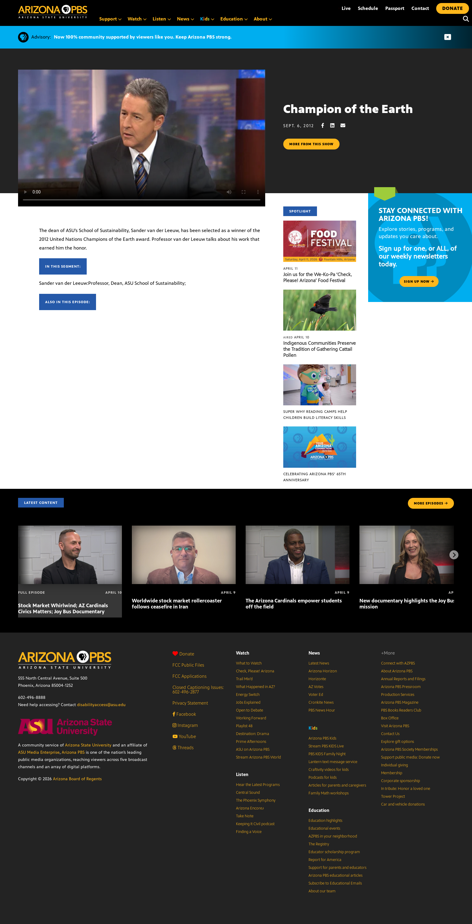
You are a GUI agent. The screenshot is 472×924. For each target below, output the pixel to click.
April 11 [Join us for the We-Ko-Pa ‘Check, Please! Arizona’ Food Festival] (290, 268)
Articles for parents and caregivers (337, 785)
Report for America (325, 859)
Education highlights (325, 820)
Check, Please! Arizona (255, 671)
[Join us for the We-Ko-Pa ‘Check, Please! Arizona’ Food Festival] (319, 224)
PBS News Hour (322, 710)
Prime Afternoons (251, 741)
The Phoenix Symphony (255, 800)
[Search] (464, 19)
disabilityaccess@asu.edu (101, 704)
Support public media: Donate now (410, 757)
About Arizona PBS (396, 671)
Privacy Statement (190, 703)
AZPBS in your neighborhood (333, 836)
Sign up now (419, 281)
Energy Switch (247, 694)
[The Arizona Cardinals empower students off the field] (297, 529)
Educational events (324, 828)
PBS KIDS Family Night (327, 754)
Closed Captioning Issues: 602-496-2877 (198, 689)
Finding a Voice (249, 831)
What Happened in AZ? (255, 686)
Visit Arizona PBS (395, 726)
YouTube (184, 736)
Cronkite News (321, 702)
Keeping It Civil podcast (255, 824)
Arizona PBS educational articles (335, 875)
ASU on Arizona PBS (252, 749)
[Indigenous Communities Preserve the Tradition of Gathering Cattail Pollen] (319, 293)
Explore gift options (397, 741)
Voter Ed (316, 694)
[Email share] (345, 125)
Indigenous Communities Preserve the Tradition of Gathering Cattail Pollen (319, 349)
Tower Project (393, 796)
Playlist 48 (244, 726)
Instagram (185, 725)
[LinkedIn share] (335, 125)
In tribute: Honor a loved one (405, 788)
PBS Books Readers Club (401, 710)
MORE (431, 503)
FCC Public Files (188, 665)
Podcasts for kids (323, 777)
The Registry (319, 844)
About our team (322, 891)
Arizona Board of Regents (77, 778)
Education (319, 810)
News (314, 653)
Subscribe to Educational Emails (335, 883)
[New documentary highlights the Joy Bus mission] (411, 529)
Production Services (397, 694)
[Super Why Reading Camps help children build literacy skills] (319, 367)
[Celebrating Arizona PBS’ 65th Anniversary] (319, 429)
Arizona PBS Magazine (399, 702)
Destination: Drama (252, 733)
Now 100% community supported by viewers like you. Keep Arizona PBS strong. (142, 37)
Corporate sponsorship (400, 780)
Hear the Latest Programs (258, 784)
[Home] (52, 11)
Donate (183, 654)
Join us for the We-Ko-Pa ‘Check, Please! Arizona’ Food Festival (317, 277)
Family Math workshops (329, 793)
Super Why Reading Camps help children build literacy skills (315, 415)
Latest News (319, 663)
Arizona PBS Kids (322, 738)
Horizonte (317, 679)
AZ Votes (316, 686)
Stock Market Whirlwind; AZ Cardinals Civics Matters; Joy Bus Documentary (63, 608)
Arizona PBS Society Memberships (409, 749)
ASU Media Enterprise (39, 752)
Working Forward (251, 718)
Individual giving (394, 765)
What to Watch (249, 663)
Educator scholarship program (334, 852)
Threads (183, 747)
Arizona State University (88, 745)
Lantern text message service (333, 761)
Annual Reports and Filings (403, 679)
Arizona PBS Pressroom (401, 686)
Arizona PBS (73, 752)
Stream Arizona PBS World (258, 757)
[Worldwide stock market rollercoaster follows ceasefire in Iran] (184, 529)
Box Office (390, 718)
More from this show (311, 144)
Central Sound (248, 792)
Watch (242, 653)
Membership (391, 773)
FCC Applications (189, 676)
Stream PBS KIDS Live (326, 746)
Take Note (244, 816)
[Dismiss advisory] (447, 37)
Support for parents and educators (337, 867)
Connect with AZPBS (398, 663)
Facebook (184, 714)
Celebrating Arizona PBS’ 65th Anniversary (314, 477)
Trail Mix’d (244, 679)
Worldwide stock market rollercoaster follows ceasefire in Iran (177, 604)
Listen (242, 774)
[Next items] (453, 554)
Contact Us (390, 733)
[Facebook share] (325, 125)
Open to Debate (249, 710)
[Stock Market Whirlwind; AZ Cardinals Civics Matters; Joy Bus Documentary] (70, 529)
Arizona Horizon (323, 671)
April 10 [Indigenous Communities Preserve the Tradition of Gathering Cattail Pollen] (296, 337)
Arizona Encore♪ (250, 808)
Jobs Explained (248, 702)
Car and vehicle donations (403, 804)
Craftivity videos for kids (329, 769)
